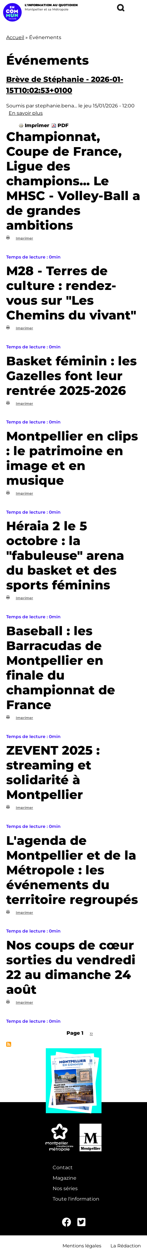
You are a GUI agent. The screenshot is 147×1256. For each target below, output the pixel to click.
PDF (63, 125)
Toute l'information (76, 1199)
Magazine (64, 1178)
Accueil (15, 37)
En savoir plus (26, 113)
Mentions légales (82, 1246)
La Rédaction (125, 1246)
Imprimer (37, 125)
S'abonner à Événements (8, 1044)
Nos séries (65, 1188)
